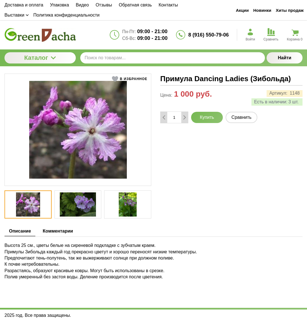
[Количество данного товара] (174, 117)
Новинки (262, 10)
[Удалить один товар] (164, 117)
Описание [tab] (20, 231)
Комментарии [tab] (58, 231)
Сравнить (241, 117)
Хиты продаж (290, 10)
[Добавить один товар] (184, 117)
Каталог (40, 57)
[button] (129, 79)
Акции (242, 10)
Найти (284, 57)
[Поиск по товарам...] (172, 57)
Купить (207, 117)
